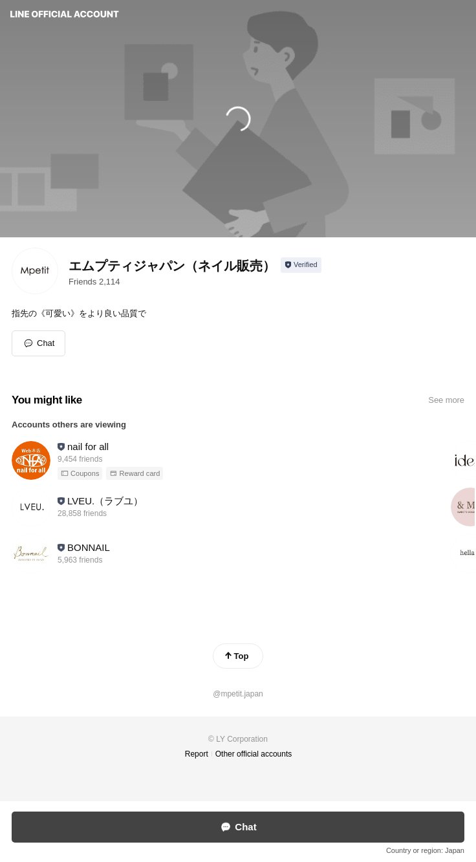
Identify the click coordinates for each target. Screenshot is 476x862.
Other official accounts (253, 754)
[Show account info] (301, 265)
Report (196, 754)
